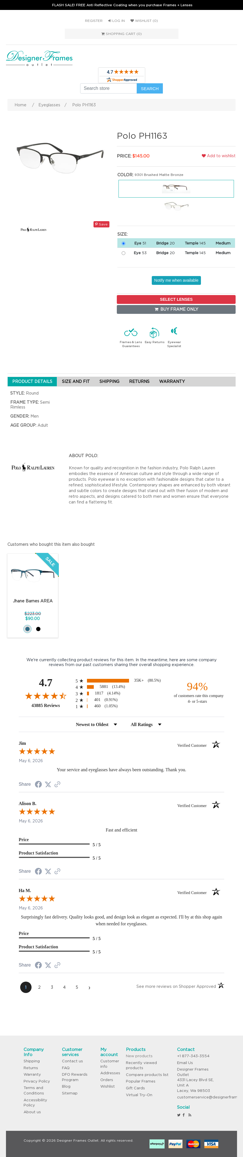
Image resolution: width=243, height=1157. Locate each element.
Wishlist (107, 1086)
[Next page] (89, 987)
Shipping (32, 1061)
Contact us (72, 1061)
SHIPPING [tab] (109, 381)
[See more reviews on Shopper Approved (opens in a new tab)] (57, 785)
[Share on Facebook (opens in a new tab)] (38, 785)
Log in (116, 20)
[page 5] (77, 987)
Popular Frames (140, 1081)
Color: (125, 175)
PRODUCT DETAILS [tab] (32, 381)
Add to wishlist (219, 156)
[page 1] (26, 987)
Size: (122, 234)
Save (101, 224)
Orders (106, 1080)
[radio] (122, 681)
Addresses (110, 1073)
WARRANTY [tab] (172, 381)
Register (94, 20)
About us (32, 1112)
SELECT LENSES (176, 299)
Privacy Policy (37, 1081)
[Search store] (108, 88)
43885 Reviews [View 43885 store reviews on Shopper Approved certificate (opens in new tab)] (52, 705)
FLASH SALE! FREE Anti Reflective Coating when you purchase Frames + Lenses (122, 5)
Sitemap (70, 1093)
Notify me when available (176, 280)
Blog (66, 1086)
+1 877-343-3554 (193, 1056)
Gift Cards (135, 1088)
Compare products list (147, 1075)
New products (139, 1056)
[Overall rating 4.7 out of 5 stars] (46, 695)
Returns (31, 1068)
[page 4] (64, 987)
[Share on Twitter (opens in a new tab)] (48, 784)
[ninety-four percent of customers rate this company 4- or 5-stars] (197, 692)
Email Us (185, 1063)
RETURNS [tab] (139, 381)
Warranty (32, 1074)
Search (150, 88)
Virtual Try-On (139, 1095)
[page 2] (39, 987)
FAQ (66, 1068)
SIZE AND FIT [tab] (76, 381)
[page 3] (52, 987)
